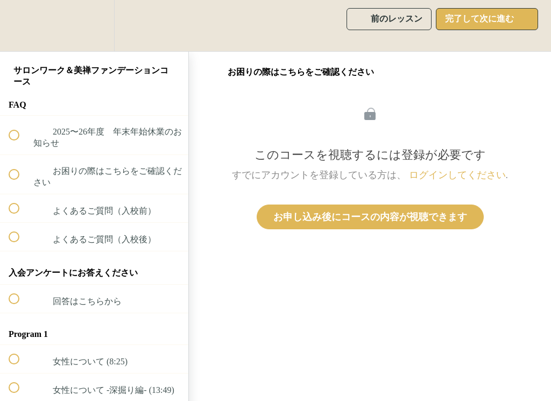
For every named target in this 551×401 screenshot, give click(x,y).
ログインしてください (457, 175)
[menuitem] (94, 25)
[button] (20, 25)
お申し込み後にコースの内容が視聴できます (370, 217)
